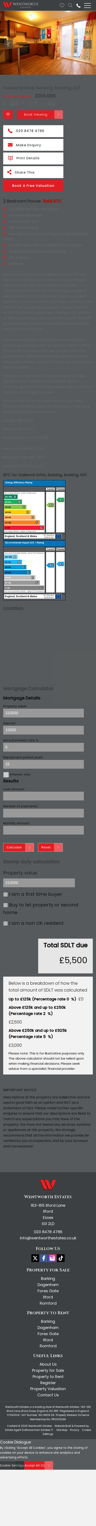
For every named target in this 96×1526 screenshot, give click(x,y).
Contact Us (48, 1387)
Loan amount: (14, 781)
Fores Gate (48, 1283)
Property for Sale (48, 1363)
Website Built (63, 1418)
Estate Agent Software (19, 1422)
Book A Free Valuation (33, 178)
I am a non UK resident (36, 915)
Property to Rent (48, 1369)
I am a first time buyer (35, 886)
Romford (48, 1295)
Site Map (61, 1422)
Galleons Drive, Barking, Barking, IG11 (41, 80)
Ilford (48, 1289)
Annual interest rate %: (21, 732)
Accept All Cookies (39, 1458)
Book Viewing (35, 107)
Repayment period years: (23, 750)
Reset (46, 840)
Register (48, 1375)
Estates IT (47, 1422)
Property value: (15, 698)
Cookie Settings (12, 1458)
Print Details (24, 150)
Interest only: (20, 767)
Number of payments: (20, 798)
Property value (20, 865)
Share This (21, 164)
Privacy (74, 1422)
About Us (48, 1356)
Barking (48, 1271)
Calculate (14, 840)
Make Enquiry (24, 137)
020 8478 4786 (26, 123)
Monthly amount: (16, 815)
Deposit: (9, 715)
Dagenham (48, 1277)
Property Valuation (48, 1381)
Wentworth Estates (40, 1418)
